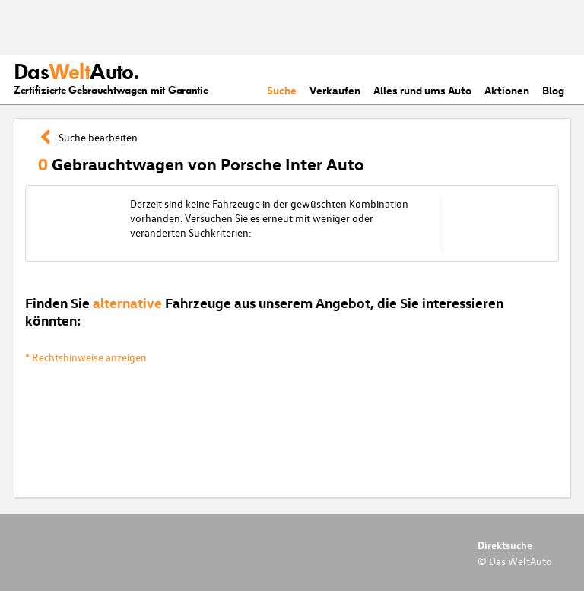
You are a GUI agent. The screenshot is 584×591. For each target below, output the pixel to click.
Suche (282, 90)
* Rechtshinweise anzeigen (86, 357)
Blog (553, 90)
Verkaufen (334, 90)
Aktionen (506, 90)
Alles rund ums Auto (422, 90)
